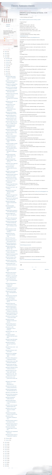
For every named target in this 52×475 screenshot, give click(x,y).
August (7, 65)
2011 (6, 462)
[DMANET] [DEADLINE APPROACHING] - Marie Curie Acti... (11, 160)
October (7, 62)
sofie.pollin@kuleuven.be (35, 37)
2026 (6, 51)
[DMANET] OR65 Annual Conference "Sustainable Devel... (11, 78)
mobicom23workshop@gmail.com (41, 191)
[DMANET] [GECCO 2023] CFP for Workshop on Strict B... (11, 226)
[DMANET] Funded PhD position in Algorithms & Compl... (11, 140)
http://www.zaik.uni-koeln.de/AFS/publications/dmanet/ (30, 259)
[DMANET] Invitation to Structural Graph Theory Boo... (11, 344)
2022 (6, 442)
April (7, 73)
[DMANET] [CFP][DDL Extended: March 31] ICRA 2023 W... (11, 300)
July (7, 67)
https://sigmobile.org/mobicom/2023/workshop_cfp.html (30, 19)
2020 (6, 445)
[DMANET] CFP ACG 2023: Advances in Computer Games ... (11, 410)
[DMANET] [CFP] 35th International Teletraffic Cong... (10, 235)
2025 (6, 53)
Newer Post (22, 269)
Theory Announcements (23, 5)
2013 (6, 458)
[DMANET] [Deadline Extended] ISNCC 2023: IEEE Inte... (11, 207)
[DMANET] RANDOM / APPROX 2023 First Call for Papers (11, 336)
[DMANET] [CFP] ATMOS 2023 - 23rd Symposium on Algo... (11, 292)
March (7, 74)
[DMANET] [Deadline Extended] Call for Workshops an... (12, 98)
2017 (6, 451)
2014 (6, 456)
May (7, 71)
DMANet (8, 26)
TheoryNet (8, 24)
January (7, 440)
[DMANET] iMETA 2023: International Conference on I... (11, 265)
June (7, 69)
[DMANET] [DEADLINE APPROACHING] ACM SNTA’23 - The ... (11, 156)
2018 (6, 449)
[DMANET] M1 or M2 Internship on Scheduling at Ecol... (11, 151)
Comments (6, 40)
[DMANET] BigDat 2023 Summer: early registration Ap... (11, 215)
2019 (6, 447)
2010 (6, 464)
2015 (6, 455)
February (7, 438)
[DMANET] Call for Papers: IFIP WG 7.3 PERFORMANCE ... (11, 383)
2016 (6, 453)
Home (34, 269)
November (8, 60)
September (8, 63)
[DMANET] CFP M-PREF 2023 (12, 392)
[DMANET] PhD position (10, 238)
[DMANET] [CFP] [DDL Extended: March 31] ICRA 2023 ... (11, 428)
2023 (6, 56)
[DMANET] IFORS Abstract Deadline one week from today (11, 269)
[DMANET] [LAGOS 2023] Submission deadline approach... (11, 192)
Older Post (47, 269)
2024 (6, 55)
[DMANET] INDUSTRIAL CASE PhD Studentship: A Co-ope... (11, 402)
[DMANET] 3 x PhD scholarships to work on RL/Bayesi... (10, 328)
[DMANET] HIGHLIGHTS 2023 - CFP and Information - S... (11, 280)
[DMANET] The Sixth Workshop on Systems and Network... (11, 321)
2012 (6, 460)
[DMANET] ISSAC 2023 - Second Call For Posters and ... (11, 378)
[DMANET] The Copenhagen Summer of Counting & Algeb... (11, 355)
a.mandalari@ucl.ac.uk (24, 35)
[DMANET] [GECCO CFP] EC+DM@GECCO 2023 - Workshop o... (11, 230)
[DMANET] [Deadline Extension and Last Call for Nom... (11, 168)
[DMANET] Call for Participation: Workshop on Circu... (11, 417)
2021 (6, 444)
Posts (5, 38)
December (8, 58)
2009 (6, 465)
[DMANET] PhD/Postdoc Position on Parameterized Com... (11, 203)
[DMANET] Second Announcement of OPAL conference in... (11, 109)
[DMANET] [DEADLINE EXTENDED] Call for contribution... (10, 126)
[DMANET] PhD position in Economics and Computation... (11, 285)
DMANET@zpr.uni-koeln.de (25, 244)
